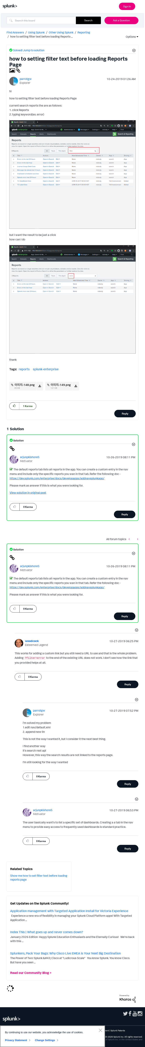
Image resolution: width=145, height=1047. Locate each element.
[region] (52, 1036)
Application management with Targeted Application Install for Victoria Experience (69, 911)
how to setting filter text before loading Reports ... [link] (41, 36)
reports (24, 369)
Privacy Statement (16, 1040)
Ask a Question (121, 20)
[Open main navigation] (140, 6)
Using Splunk (36, 32)
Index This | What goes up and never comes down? (46, 932)
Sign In (127, 6)
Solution (18, 440)
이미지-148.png (24, 385)
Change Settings (45, 1040)
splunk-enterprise (46, 369)
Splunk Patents (118, 1030)
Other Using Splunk (61, 32)
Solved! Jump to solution (28, 50)
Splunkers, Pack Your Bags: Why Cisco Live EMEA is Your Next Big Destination (65, 953)
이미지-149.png (61, 385)
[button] (133, 51)
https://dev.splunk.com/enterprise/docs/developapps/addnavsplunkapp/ (57, 478)
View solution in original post (28, 492)
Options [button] (130, 36)
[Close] (100, 1030)
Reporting (84, 32)
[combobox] (41, 20)
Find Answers (15, 32)
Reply (125, 413)
